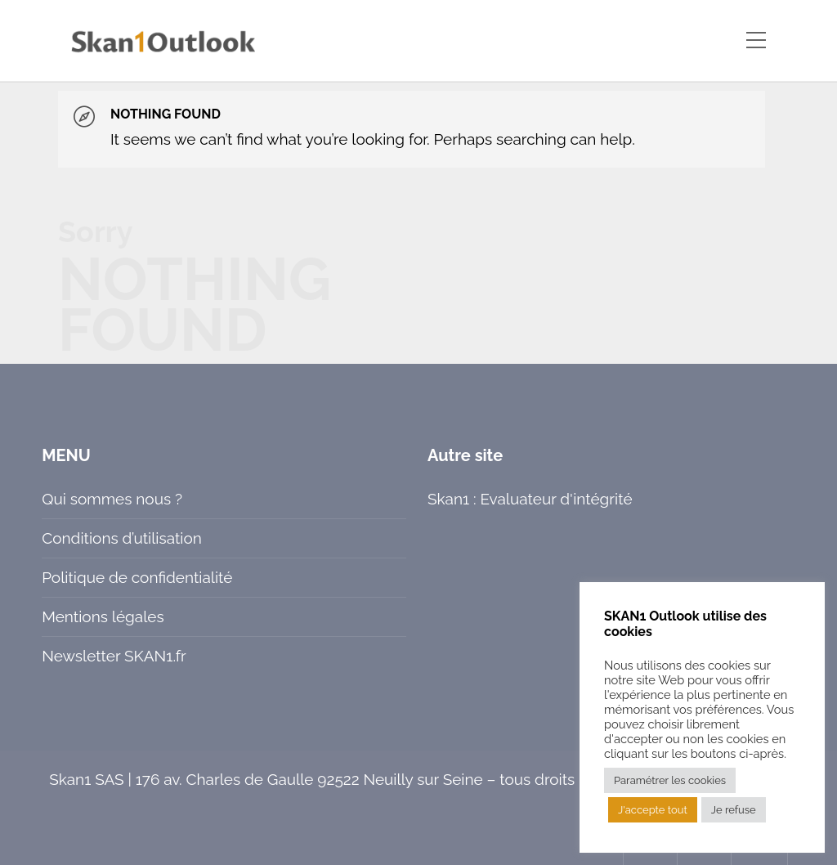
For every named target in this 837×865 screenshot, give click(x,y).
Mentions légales (102, 616)
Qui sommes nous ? (112, 499)
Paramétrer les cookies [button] (670, 780)
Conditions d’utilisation (122, 538)
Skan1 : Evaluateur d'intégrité (530, 499)
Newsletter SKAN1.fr (114, 656)
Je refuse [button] (733, 810)
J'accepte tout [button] (652, 810)
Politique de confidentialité (137, 577)
